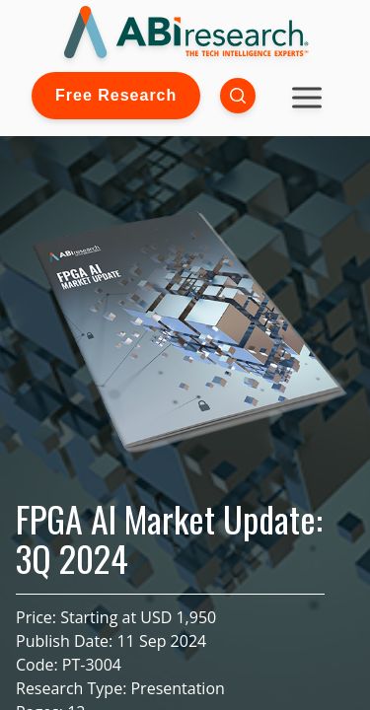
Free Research (116, 95)
